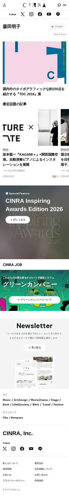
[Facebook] (40, 14)
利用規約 (39, 480)
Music (7, 400)
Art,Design (21, 400)
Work (35, 404)
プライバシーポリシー (14, 480)
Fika (5, 417)
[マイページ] (4, 5)
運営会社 (39, 463)
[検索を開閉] (59, 5)
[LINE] (58, 14)
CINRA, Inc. (18, 433)
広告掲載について (43, 469)
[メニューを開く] (64, 5)
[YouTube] (49, 14)
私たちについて (10, 463)
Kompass (17, 417)
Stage (55, 400)
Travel (46, 404)
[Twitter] (23, 14)
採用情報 (7, 469)
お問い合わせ (41, 475)
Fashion (58, 404)
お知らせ (7, 475)
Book (6, 404)
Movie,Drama (39, 400)
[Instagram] (31, 14)
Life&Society (20, 404)
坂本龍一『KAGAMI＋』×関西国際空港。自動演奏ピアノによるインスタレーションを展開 (30, 160)
